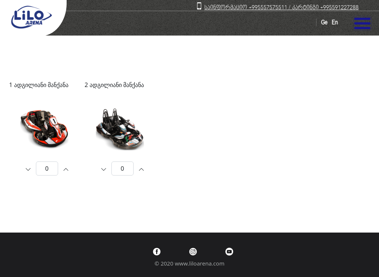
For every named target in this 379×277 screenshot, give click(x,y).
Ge (324, 22)
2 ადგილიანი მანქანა (114, 85)
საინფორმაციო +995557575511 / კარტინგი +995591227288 (281, 7)
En (335, 22)
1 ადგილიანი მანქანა (38, 85)
